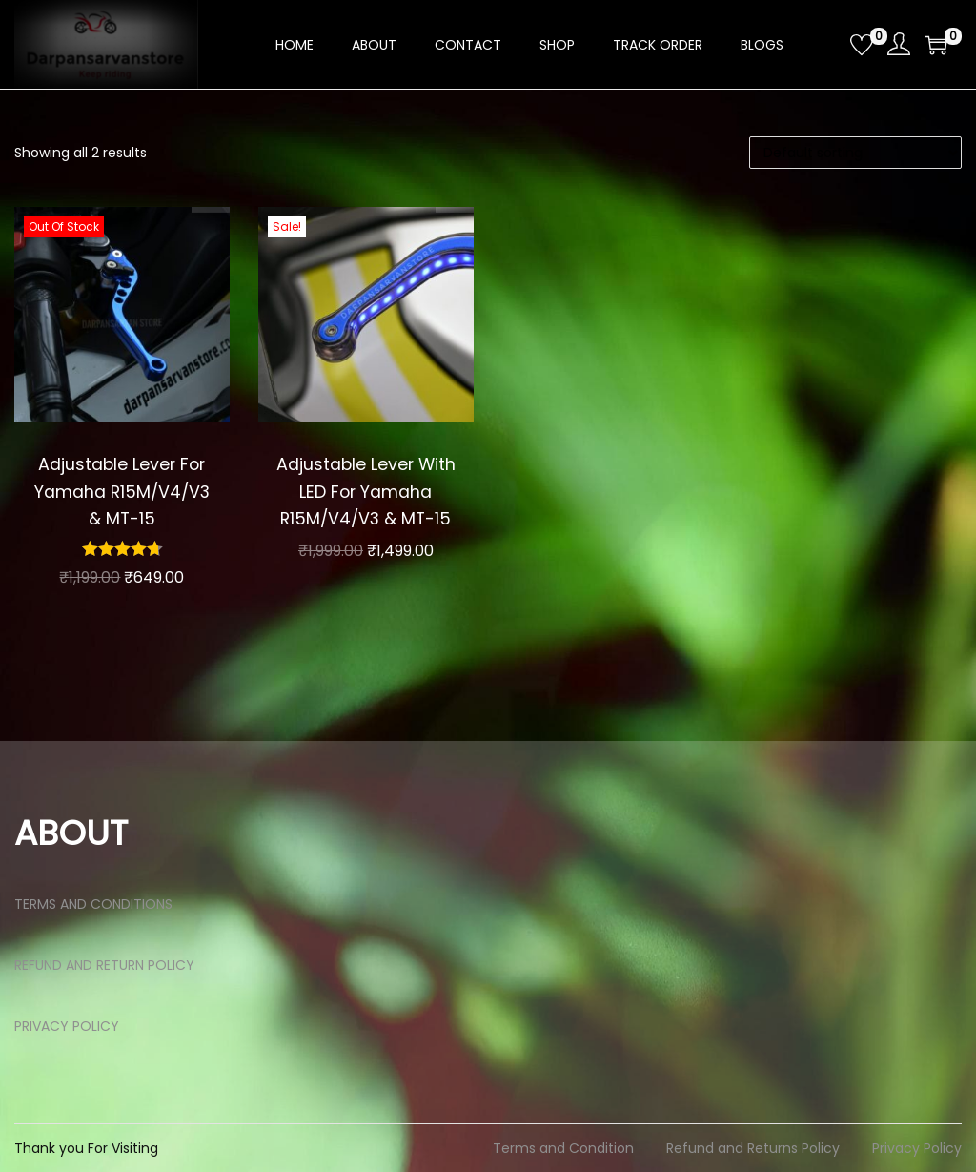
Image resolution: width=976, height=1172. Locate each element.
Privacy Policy (917, 1148)
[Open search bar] (828, 43)
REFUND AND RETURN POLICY (104, 965)
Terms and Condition (563, 1148)
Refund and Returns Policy (753, 1148)
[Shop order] (855, 152)
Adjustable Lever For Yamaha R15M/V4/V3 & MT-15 (121, 491)
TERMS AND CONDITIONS (93, 904)
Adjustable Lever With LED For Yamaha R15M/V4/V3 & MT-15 (366, 491)
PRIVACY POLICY (66, 1026)
